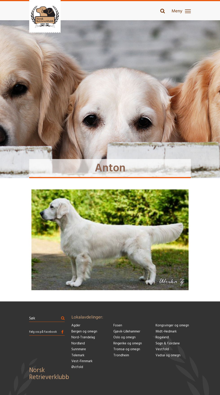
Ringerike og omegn (127, 343)
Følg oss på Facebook (43, 332)
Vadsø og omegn (168, 355)
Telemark (77, 355)
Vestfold (162, 349)
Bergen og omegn (84, 331)
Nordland (78, 343)
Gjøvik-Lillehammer (126, 331)
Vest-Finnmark (81, 361)
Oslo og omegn (124, 337)
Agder (75, 325)
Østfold (77, 367)
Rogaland (162, 337)
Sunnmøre (78, 349)
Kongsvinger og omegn (172, 325)
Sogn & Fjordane (168, 343)
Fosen (117, 325)
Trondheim (121, 355)
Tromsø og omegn (126, 349)
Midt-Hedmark (166, 331)
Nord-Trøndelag (83, 337)
